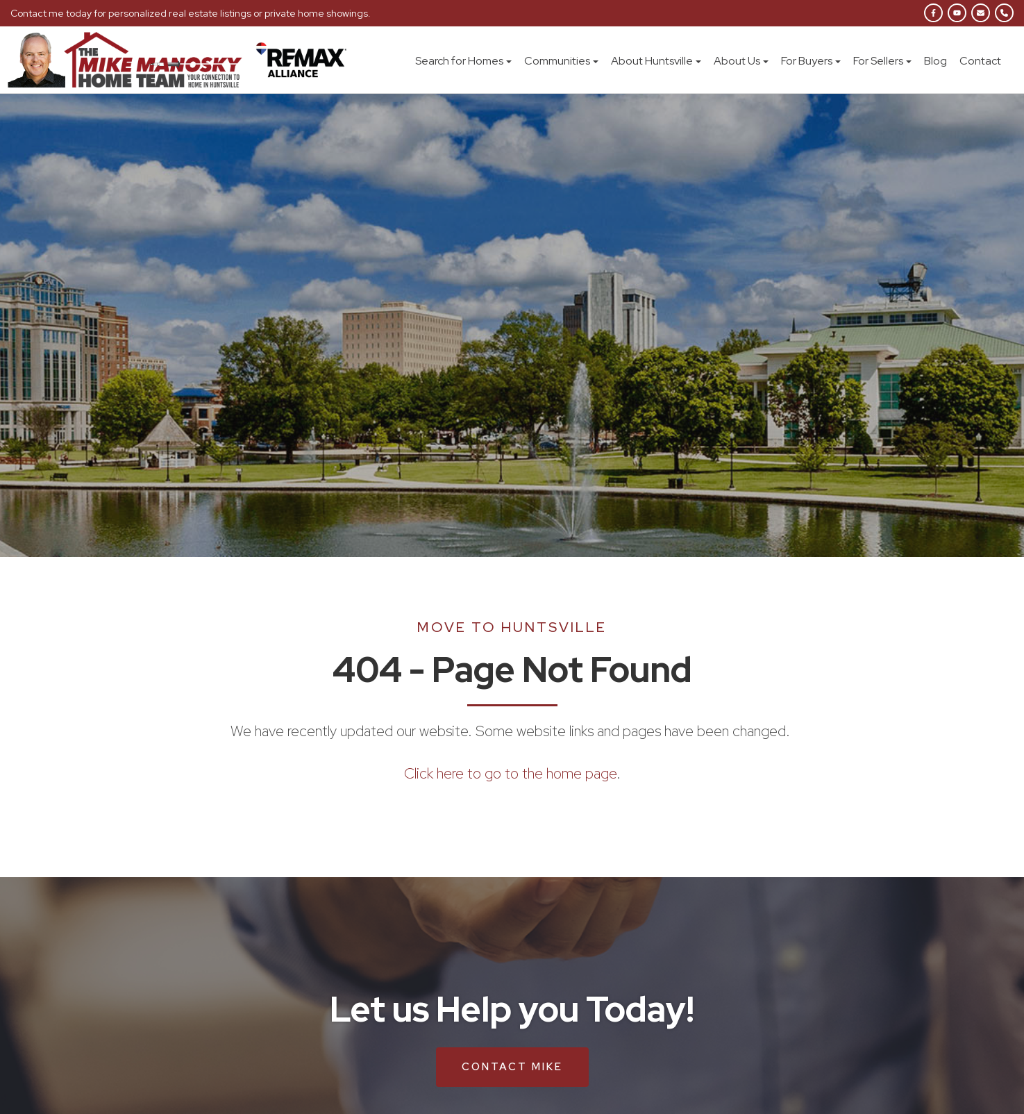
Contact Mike (512, 1067)
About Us (741, 60)
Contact (980, 60)
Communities (561, 60)
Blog (935, 60)
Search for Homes (463, 60)
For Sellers (882, 60)
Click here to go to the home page (510, 773)
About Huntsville (656, 60)
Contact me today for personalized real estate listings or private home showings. (190, 13)
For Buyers (811, 60)
